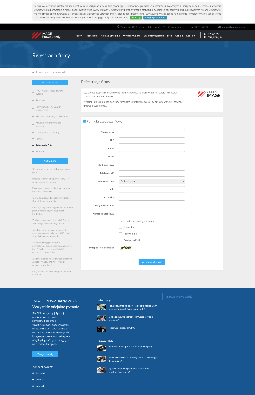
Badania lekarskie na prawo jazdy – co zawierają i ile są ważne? (51, 180)
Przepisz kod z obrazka (101, 247)
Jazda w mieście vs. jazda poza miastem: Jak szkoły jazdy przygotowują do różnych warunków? (52, 261)
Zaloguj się (213, 33)
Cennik (179, 35)
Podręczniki (91, 35)
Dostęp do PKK (129, 240)
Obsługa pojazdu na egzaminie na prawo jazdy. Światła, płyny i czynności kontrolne (52, 210)
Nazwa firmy (107, 131)
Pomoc (39, 138)
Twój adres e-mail (104, 205)
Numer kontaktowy (103, 213)
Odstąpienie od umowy (47, 132)
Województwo (106, 181)
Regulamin (41, 100)
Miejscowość (107, 173)
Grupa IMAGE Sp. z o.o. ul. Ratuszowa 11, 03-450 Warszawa (151, 27)
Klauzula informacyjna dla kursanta (48, 124)
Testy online (128, 233)
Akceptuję (136, 17)
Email (111, 148)
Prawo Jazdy (105, 341)
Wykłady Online (131, 35)
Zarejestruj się (215, 37)
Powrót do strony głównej (48, 72)
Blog (169, 35)
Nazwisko (108, 197)
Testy (78, 35)
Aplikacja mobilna (110, 35)
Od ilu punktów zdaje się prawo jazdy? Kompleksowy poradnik (51, 199)
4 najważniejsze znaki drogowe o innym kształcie (51, 273)
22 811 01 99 (201, 27)
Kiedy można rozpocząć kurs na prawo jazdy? (51, 171)
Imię (112, 189)
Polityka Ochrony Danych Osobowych (48, 108)
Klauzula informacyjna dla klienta (52, 116)
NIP (112, 140)
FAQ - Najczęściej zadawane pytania (49, 92)
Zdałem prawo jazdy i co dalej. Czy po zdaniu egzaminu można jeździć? (50, 222)
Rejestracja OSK (44, 145)
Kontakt (190, 35)
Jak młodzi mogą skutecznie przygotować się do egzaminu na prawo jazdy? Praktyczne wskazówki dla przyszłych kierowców (52, 247)
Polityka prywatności (155, 17)
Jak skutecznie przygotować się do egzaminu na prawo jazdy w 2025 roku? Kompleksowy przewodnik (51, 233)
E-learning (126, 227)
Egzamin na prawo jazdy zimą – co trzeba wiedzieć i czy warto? (52, 190)
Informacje (104, 300)
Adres (110, 156)
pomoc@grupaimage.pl (233, 26)
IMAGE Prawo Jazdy (179, 296)
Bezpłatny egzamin (154, 35)
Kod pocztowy (106, 164)
